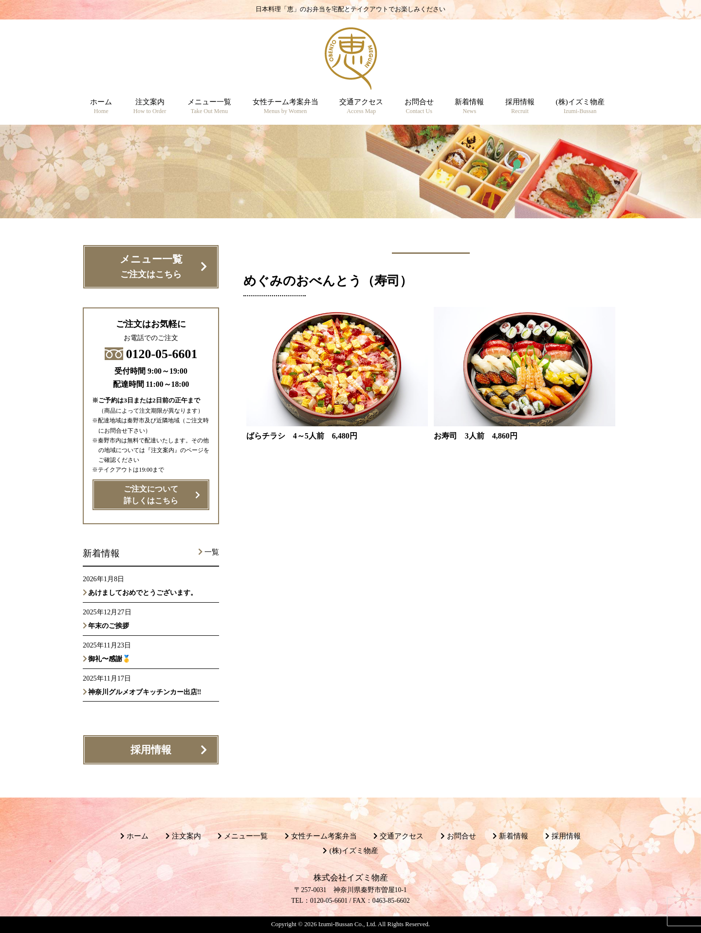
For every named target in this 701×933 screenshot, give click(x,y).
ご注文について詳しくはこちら (151, 495)
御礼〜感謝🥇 (109, 659)
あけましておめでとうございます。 (142, 592)
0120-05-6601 (151, 354)
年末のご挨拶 (108, 625)
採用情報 (150, 750)
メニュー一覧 (151, 267)
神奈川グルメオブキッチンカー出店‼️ (145, 692)
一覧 (211, 552)
